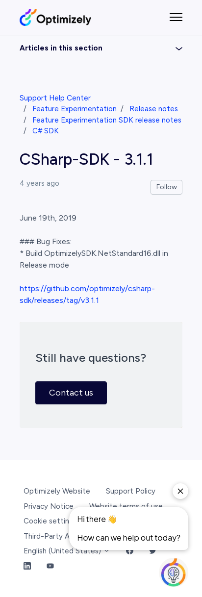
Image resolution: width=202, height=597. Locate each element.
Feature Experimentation (74, 108)
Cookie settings (50, 521)
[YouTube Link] (50, 566)
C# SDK (45, 130)
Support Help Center (55, 98)
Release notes (153, 108)
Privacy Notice (49, 506)
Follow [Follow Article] (166, 187)
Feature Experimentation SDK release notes (106, 120)
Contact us (71, 392)
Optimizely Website (57, 491)
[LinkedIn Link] (27, 566)
